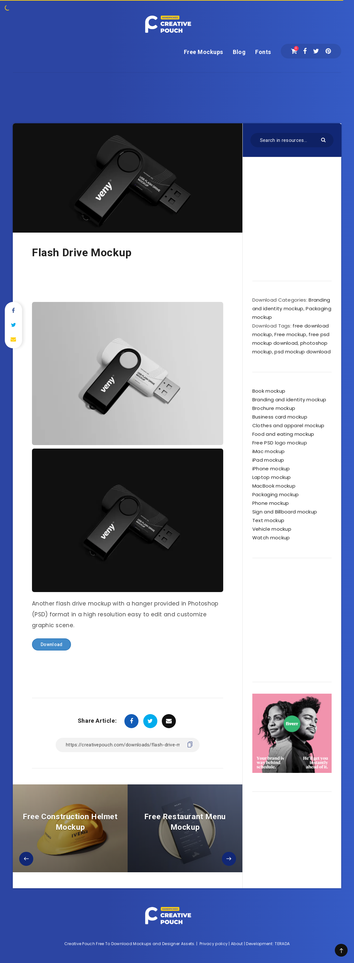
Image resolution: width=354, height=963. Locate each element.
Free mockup (290, 334)
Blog (239, 52)
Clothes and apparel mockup (288, 425)
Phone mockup (270, 503)
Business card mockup (279, 416)
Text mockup (268, 520)
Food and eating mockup (283, 434)
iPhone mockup (271, 468)
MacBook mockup (273, 485)
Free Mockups (203, 52)
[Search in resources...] (292, 140)
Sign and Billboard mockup (284, 511)
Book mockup (268, 391)
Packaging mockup (275, 494)
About (237, 943)
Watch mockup (271, 537)
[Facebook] (305, 51)
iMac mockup (268, 451)
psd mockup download (302, 351)
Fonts (263, 52)
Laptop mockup (271, 477)
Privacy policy (214, 943)
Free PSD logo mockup (279, 442)
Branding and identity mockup (289, 399)
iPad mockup (268, 460)
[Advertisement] (177, 87)
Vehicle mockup (271, 529)
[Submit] (324, 139)
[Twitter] (316, 51)
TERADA (282, 943)
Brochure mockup (273, 408)
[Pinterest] (328, 51)
